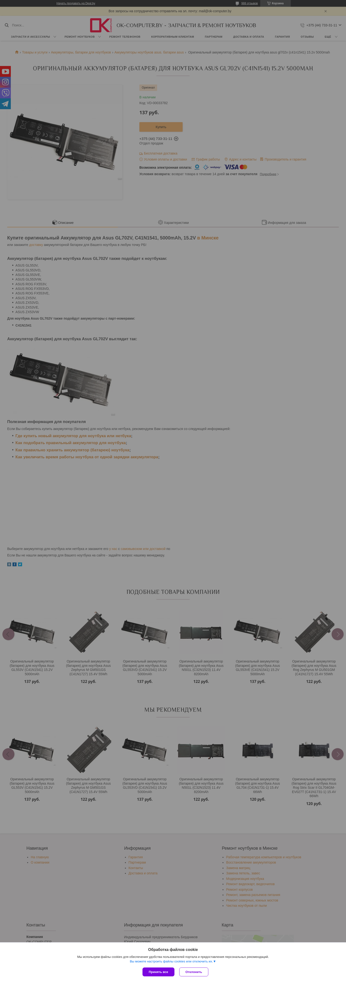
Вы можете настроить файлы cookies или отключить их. (171, 961)
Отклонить (193, 972)
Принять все (158, 972)
